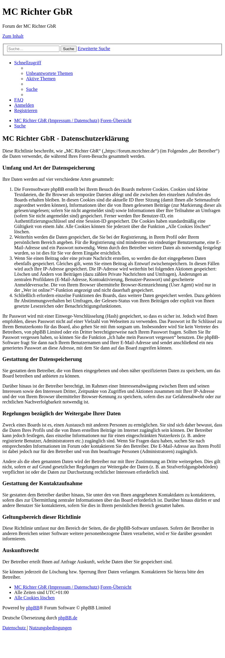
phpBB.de (67, 617)
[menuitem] (49, 73)
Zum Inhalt (13, 36)
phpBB (32, 607)
